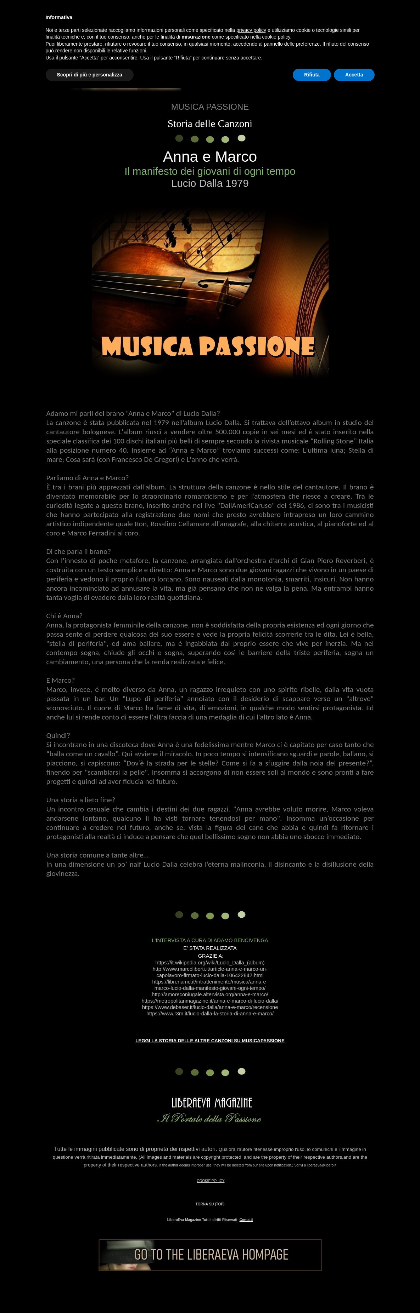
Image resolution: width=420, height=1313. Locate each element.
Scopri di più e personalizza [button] (89, 75)
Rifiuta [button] (312, 75)
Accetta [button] (354, 75)
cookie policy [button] (276, 37)
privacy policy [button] (251, 30)
